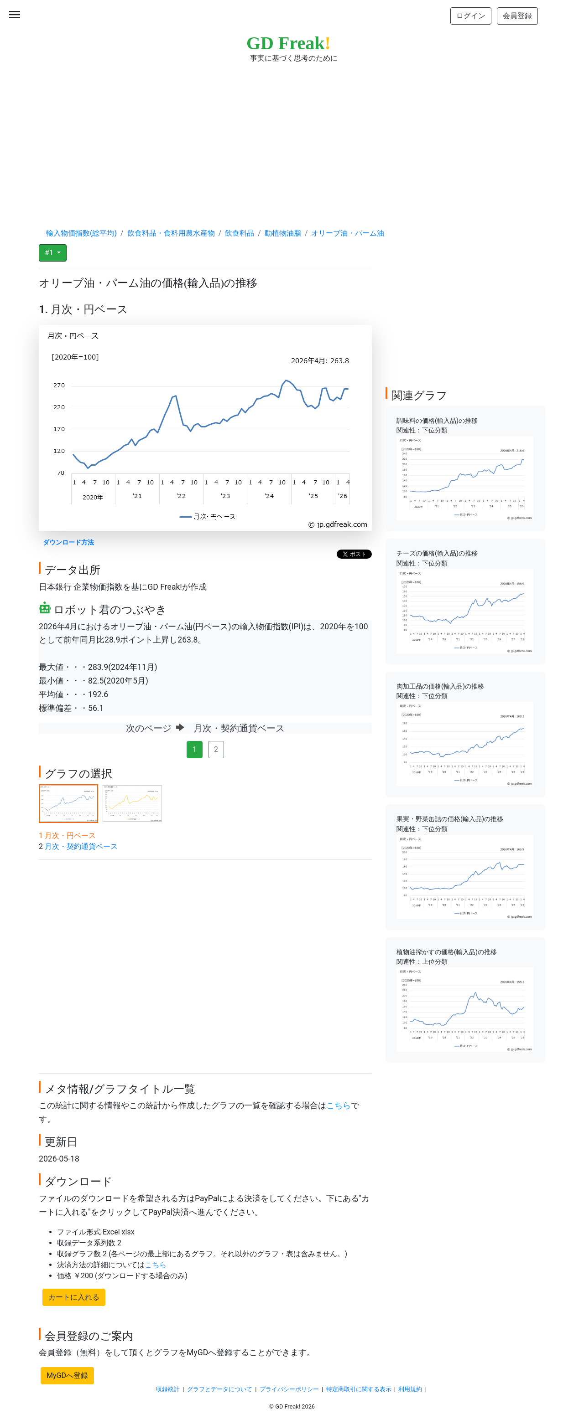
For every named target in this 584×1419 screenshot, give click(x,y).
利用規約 (410, 1389)
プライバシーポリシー (289, 1389)
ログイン (470, 15)
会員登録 (517, 15)
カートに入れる (73, 1297)
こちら (338, 1105)
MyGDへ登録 (67, 1375)
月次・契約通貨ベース (81, 846)
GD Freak (288, 43)
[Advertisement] (292, 137)
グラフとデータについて (219, 1389)
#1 (50, 252)
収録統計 (168, 1389)
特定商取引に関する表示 (358, 1389)
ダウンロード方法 (68, 542)
